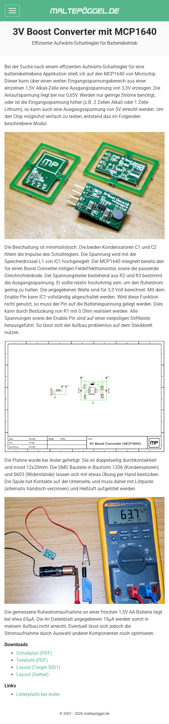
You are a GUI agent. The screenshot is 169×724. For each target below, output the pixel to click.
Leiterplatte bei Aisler (38, 694)
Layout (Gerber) (32, 674)
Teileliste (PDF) (32, 660)
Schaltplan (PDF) (34, 653)
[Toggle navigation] (12, 11)
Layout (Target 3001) (38, 667)
